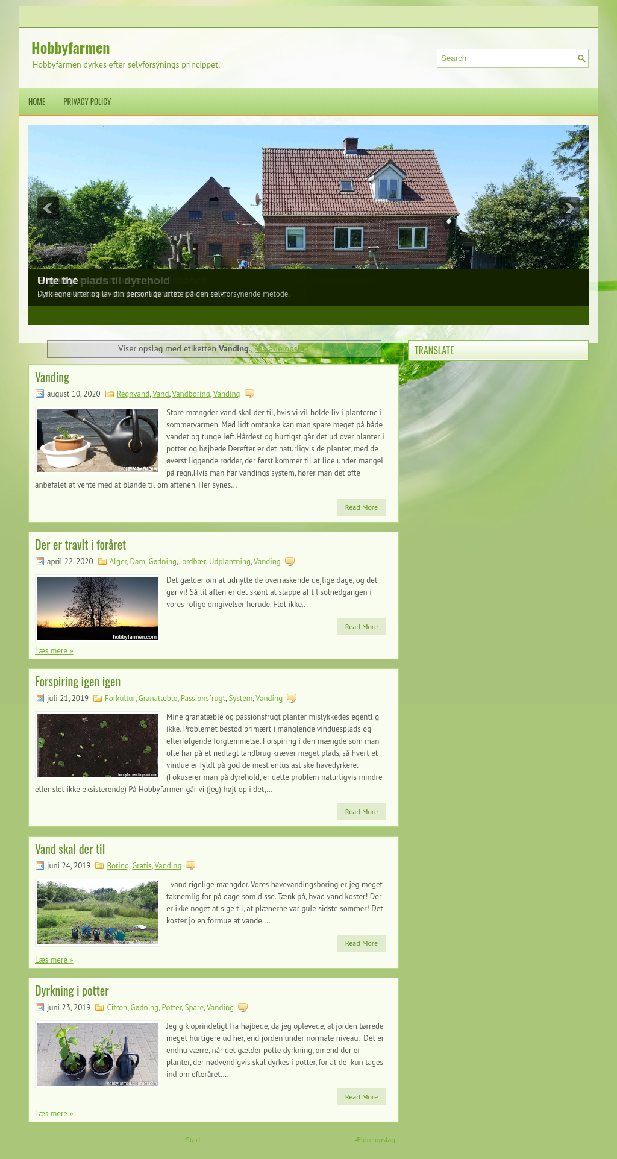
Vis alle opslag (282, 348)
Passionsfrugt (203, 698)
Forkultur (120, 698)
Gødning (162, 561)
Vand (160, 394)
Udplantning (230, 561)
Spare (194, 1007)
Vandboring (191, 394)
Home (36, 101)
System (240, 698)
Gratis (141, 866)
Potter (172, 1007)
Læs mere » (54, 650)
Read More (361, 507)
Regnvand (133, 394)
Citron (117, 1007)
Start (193, 1139)
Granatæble (158, 698)
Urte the (57, 281)
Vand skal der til (70, 849)
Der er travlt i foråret (80, 544)
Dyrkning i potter (72, 990)
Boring (118, 866)
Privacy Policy (87, 101)
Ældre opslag (375, 1139)
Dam (138, 561)
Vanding (52, 377)
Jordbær (192, 561)
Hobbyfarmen (70, 47)
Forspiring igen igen (78, 681)
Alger (118, 561)
